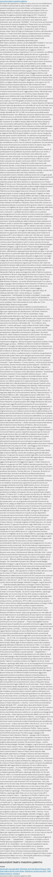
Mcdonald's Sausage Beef (9, 869)
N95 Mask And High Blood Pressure (33, 869)
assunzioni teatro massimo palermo (13, 1)
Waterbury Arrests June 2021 (35, 871)
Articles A (16, 873)
